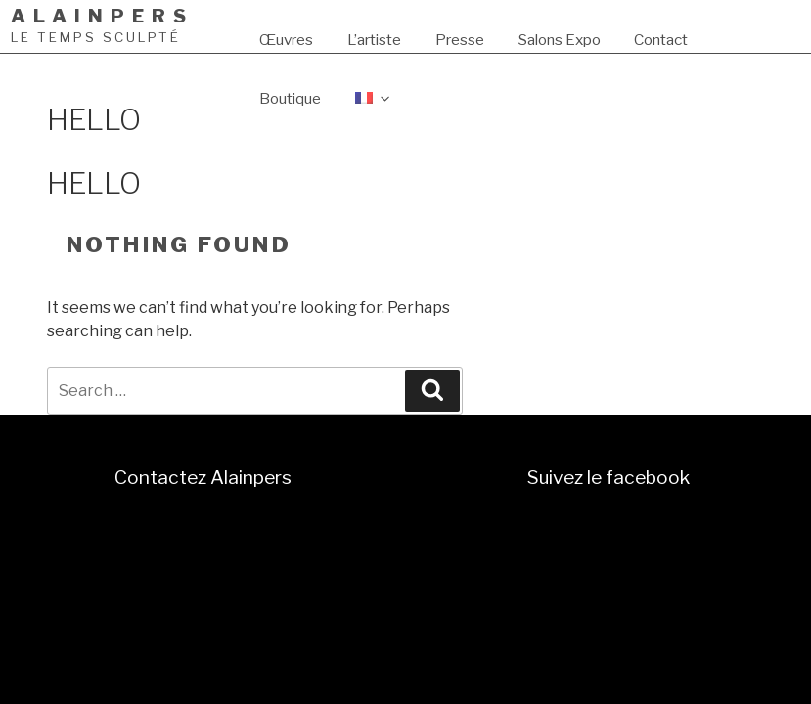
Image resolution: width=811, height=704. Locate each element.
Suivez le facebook (608, 477)
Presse (459, 39)
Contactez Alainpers (203, 477)
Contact (661, 39)
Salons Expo (559, 39)
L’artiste (374, 39)
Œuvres (286, 39)
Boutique (290, 98)
